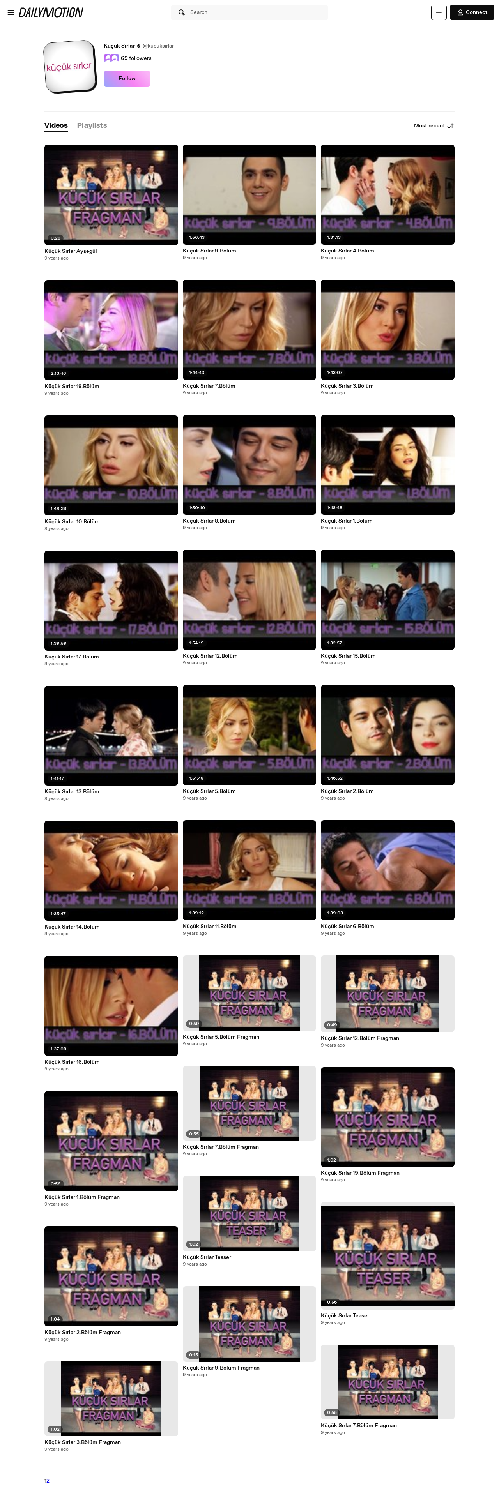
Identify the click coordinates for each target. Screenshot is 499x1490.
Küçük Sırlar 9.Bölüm (209, 251)
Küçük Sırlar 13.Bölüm (71, 792)
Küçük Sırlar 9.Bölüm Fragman (221, 1368)
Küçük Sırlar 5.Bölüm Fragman (221, 1037)
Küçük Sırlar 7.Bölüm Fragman (221, 1147)
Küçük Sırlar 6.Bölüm (347, 926)
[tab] (56, 126)
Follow (127, 78)
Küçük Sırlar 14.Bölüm (72, 927)
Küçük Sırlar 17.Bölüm (71, 657)
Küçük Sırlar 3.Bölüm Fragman (82, 1442)
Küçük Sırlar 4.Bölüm (347, 251)
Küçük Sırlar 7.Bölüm (209, 386)
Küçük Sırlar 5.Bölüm (209, 791)
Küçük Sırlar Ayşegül (70, 251)
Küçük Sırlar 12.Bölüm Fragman (360, 1038)
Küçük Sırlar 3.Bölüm (347, 386)
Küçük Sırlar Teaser (207, 1257)
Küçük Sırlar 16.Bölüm (72, 1062)
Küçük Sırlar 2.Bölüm (347, 791)
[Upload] (439, 12)
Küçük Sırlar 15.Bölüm (348, 656)
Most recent (434, 126)
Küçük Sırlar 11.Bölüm (210, 926)
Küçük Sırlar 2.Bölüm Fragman (82, 1332)
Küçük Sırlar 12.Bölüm (210, 656)
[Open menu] (11, 12)
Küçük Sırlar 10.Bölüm (72, 522)
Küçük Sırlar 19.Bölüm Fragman (360, 1173)
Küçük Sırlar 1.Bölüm (347, 521)
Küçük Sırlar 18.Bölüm (71, 386)
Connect (472, 12)
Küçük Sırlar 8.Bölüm (209, 521)
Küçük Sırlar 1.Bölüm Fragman (82, 1197)
